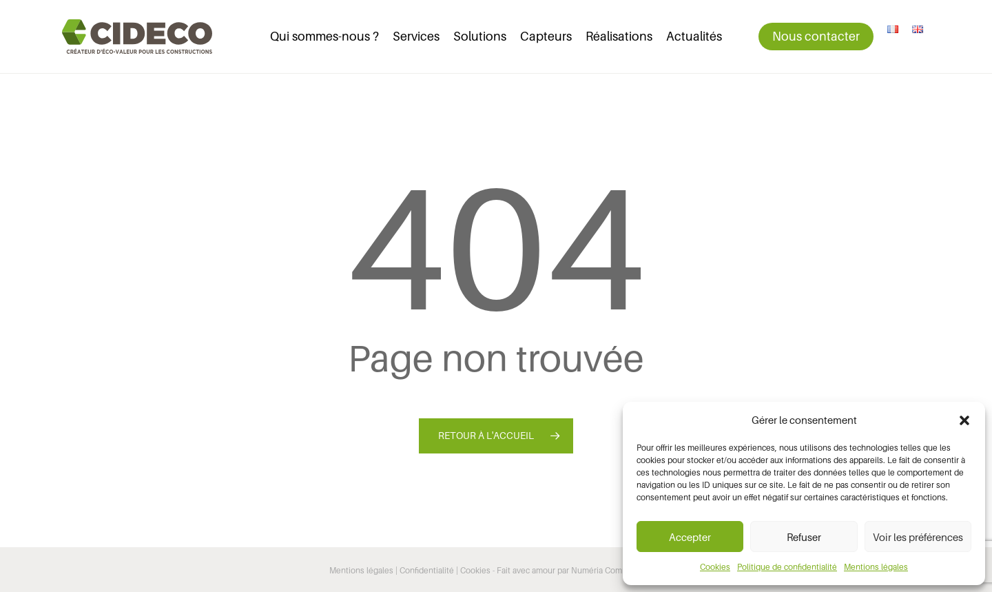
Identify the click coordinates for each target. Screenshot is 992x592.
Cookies (715, 567)
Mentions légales (876, 567)
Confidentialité (427, 570)
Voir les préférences (918, 537)
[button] (964, 420)
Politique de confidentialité (787, 567)
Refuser (804, 537)
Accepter (690, 537)
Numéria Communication (617, 570)
